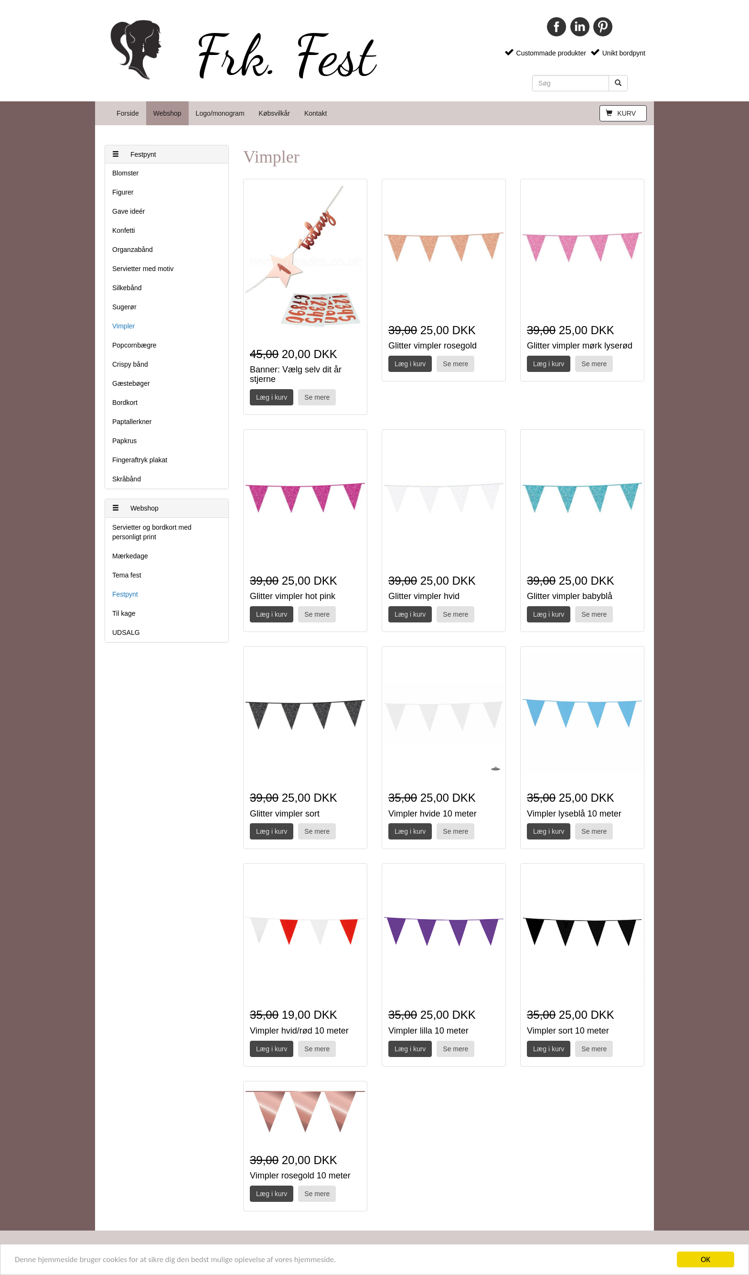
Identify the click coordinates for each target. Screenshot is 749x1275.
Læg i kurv (271, 397)
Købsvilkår (274, 113)
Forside (128, 113)
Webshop (167, 113)
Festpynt (134, 154)
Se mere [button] (317, 397)
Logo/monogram (220, 113)
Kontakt (315, 113)
